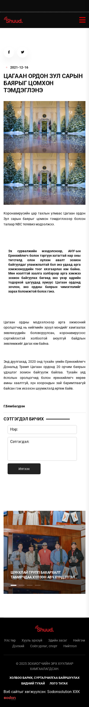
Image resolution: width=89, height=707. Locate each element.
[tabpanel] (44, 552)
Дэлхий (18, 646)
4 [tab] (38, 585)
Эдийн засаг (57, 640)
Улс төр (10, 640)
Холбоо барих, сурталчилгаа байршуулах (44, 677)
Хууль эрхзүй (32, 640)
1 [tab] (13, 491)
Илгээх (24, 469)
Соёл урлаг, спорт (43, 646)
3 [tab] (30, 585)
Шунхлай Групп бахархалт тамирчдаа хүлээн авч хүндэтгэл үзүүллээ (43, 575)
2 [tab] (21, 585)
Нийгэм (79, 640)
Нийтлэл (70, 646)
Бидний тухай (33, 683)
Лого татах (59, 683)
